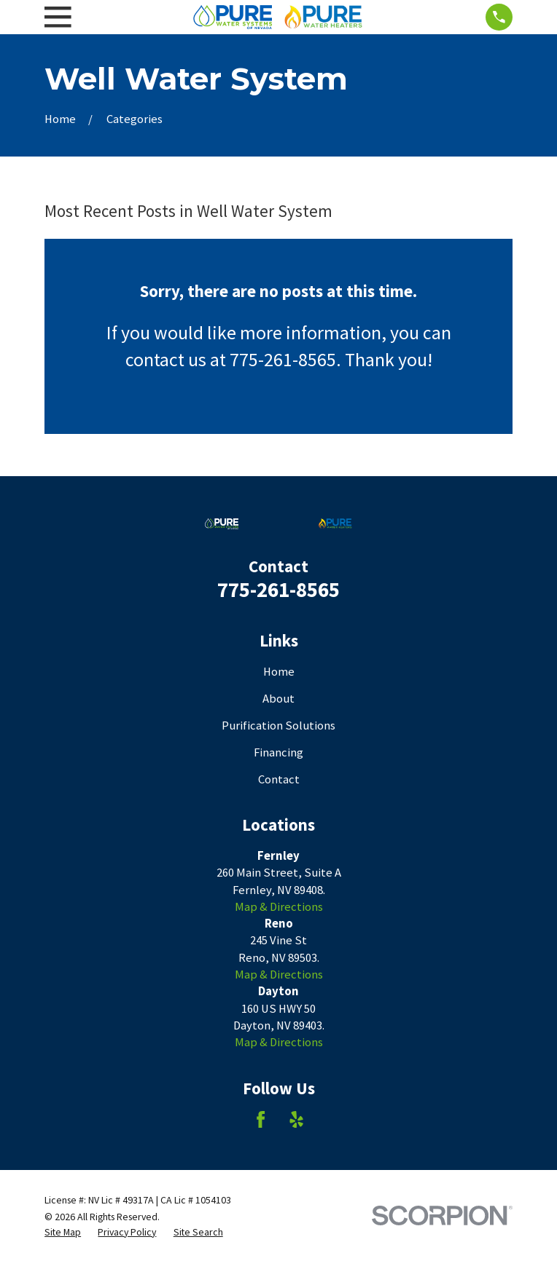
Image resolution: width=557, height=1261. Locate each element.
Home (279, 671)
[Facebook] (260, 1119)
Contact (279, 779)
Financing (278, 752)
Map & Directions (279, 906)
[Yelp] (296, 1119)
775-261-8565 (278, 589)
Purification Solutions (278, 725)
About (278, 698)
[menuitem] (62, 1232)
